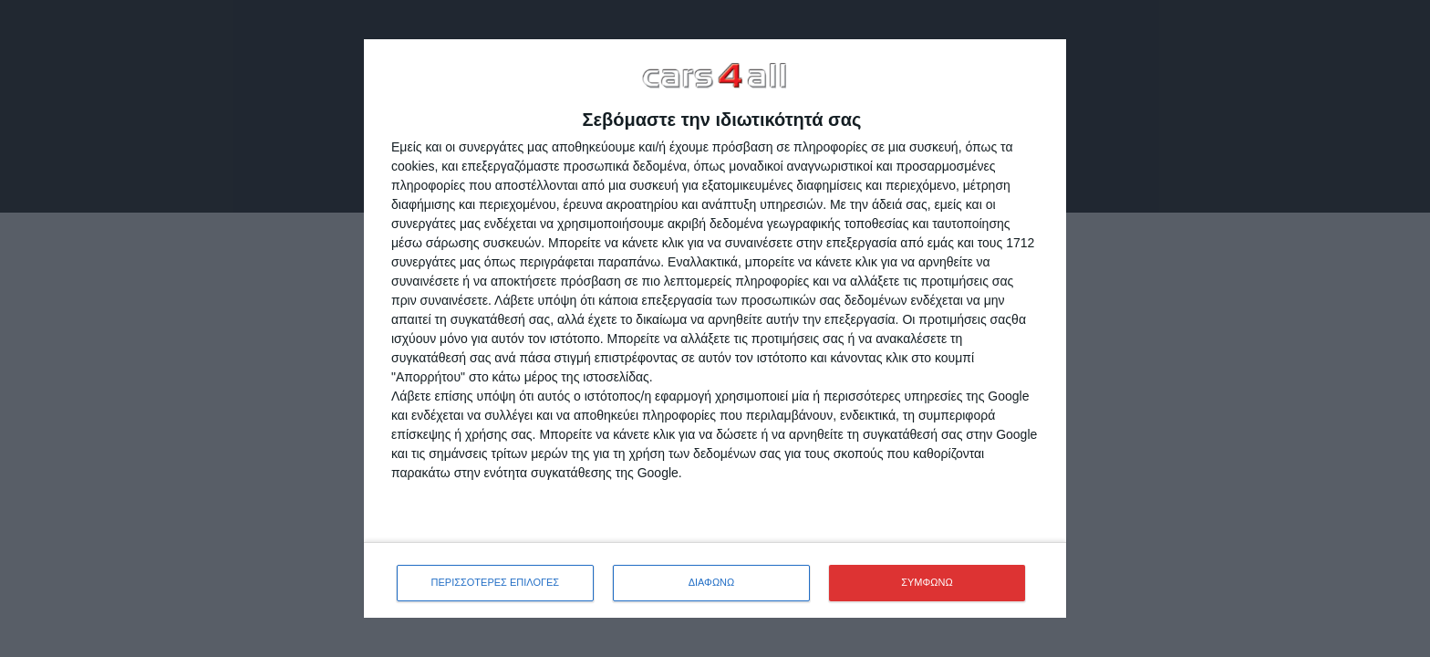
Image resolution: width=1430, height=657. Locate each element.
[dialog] (715, 328)
